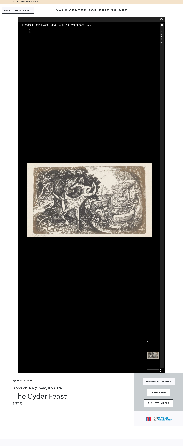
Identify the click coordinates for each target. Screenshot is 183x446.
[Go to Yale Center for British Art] (91, 10)
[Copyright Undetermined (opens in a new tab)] (163, 419)
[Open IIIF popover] (149, 418)
